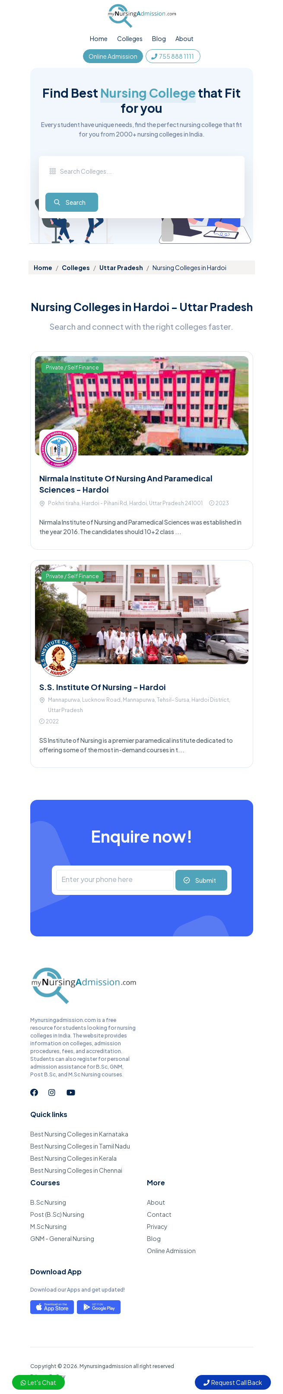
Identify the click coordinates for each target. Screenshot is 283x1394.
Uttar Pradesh (121, 267)
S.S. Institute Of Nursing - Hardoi (102, 687)
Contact (159, 1214)
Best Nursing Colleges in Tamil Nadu (80, 1146)
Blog (159, 38)
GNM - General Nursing (62, 1238)
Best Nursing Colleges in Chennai (76, 1170)
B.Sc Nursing (48, 1202)
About (184, 38)
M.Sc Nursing (48, 1226)
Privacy (157, 1226)
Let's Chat (38, 1382)
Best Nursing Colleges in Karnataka (79, 1134)
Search (76, 202)
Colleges (130, 38)
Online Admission (113, 56)
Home (99, 38)
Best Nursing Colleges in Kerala (73, 1158)
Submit (205, 880)
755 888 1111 (173, 56)
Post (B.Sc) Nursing (57, 1214)
